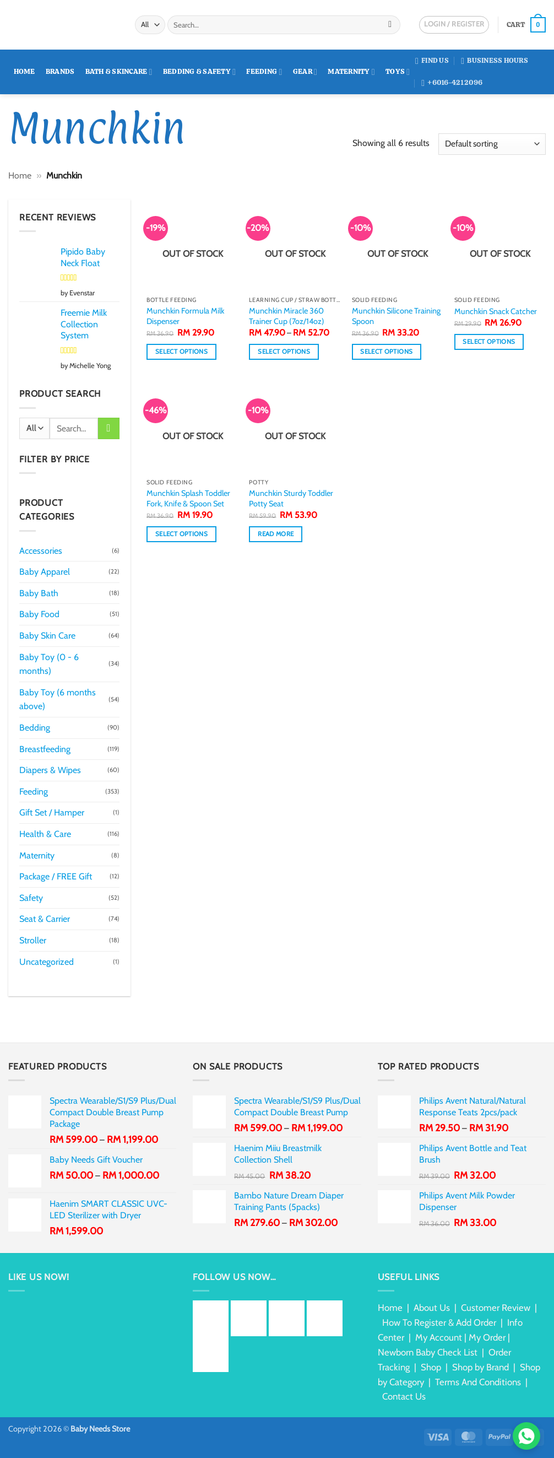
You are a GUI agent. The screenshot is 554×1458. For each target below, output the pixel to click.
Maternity (351, 72)
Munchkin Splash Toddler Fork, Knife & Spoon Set (188, 498)
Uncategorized (46, 962)
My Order (487, 1337)
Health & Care (45, 834)
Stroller (32, 940)
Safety (31, 898)
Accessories (40, 551)
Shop (431, 1367)
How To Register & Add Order (439, 1322)
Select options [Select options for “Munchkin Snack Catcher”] (489, 341)
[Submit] (390, 24)
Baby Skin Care (47, 635)
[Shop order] (492, 144)
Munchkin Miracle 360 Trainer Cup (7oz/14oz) (286, 316)
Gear (305, 72)
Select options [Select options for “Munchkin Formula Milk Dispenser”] (181, 351)
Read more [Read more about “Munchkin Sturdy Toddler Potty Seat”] (276, 534)
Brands (60, 71)
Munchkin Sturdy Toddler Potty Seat (291, 498)
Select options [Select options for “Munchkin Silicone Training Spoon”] (386, 351)
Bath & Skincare (119, 72)
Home (24, 71)
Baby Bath (38, 593)
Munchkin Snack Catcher (495, 311)
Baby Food (39, 614)
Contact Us (404, 1396)
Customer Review (495, 1307)
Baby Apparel (44, 571)
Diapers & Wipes (50, 770)
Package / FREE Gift (55, 876)
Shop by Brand (480, 1367)
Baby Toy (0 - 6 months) (49, 664)
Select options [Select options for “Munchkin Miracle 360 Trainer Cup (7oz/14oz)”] (284, 351)
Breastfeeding (44, 749)
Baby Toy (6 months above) (57, 699)
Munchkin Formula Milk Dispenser (185, 316)
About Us (432, 1307)
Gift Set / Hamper (51, 812)
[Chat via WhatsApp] (526, 1436)
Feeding (264, 72)
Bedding (34, 727)
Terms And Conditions (478, 1381)
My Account (438, 1337)
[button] (526, 24)
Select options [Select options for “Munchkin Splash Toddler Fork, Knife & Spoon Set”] (181, 534)
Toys (397, 72)
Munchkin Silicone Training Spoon (396, 316)
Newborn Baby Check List (427, 1352)
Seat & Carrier (44, 919)
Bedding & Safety (199, 72)
